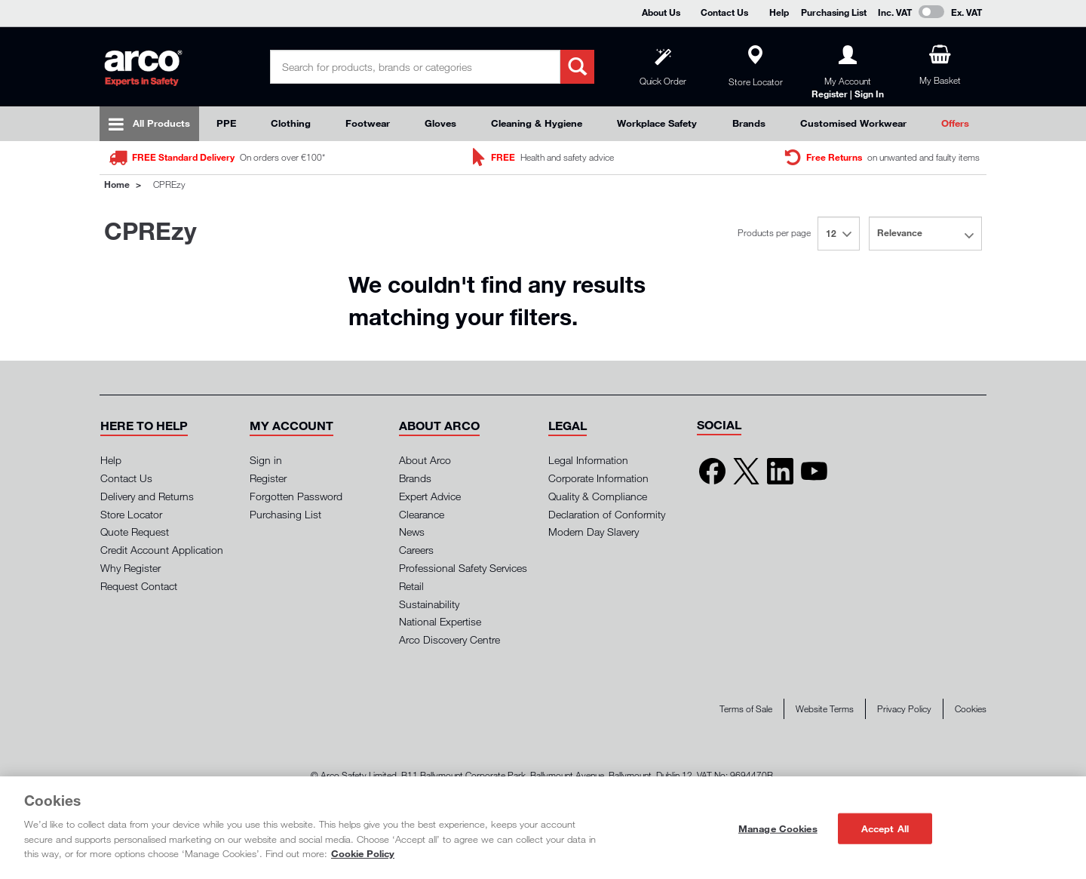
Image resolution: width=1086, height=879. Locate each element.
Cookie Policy (362, 853)
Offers (955, 123)
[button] (144, 425)
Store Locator (131, 514)
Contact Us (724, 12)
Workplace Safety (657, 123)
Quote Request (134, 531)
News (412, 531)
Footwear (367, 123)
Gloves (440, 123)
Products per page (774, 232)
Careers (416, 549)
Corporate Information (598, 478)
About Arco (425, 459)
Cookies (970, 709)
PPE (226, 123)
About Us (661, 12)
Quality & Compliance (597, 496)
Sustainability (429, 604)
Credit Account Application (161, 549)
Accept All (885, 828)
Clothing (291, 123)
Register (268, 478)
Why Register (130, 567)
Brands (748, 123)
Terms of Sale (745, 709)
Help (779, 12)
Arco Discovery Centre (449, 639)
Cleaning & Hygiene (536, 123)
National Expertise (440, 621)
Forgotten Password (296, 496)
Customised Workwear (853, 123)
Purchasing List (834, 12)
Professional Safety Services (463, 567)
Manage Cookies (778, 828)
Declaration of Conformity (606, 514)
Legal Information (588, 459)
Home (117, 184)
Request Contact (138, 585)
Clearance (421, 514)
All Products (161, 123)
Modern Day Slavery (593, 531)
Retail (411, 585)
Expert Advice (430, 496)
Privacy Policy (904, 709)
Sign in (266, 459)
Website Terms (825, 709)
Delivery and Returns (147, 496)
